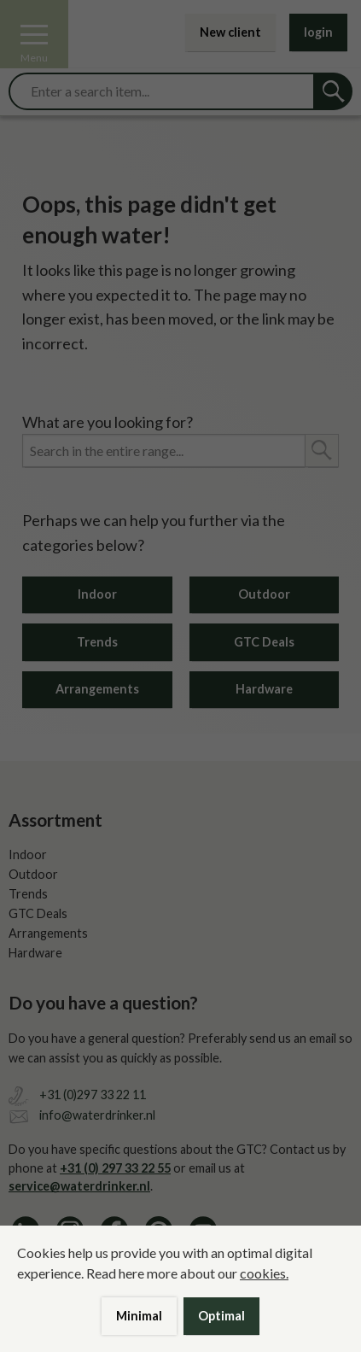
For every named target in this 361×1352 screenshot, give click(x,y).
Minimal (139, 1315)
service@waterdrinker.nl (79, 1186)
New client (230, 32)
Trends (97, 642)
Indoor (97, 594)
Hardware (264, 689)
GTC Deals (264, 642)
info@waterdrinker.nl (97, 1115)
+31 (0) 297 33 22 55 (115, 1168)
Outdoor (264, 594)
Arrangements (97, 689)
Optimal (221, 1315)
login (318, 32)
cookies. (264, 1273)
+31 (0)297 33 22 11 (92, 1094)
